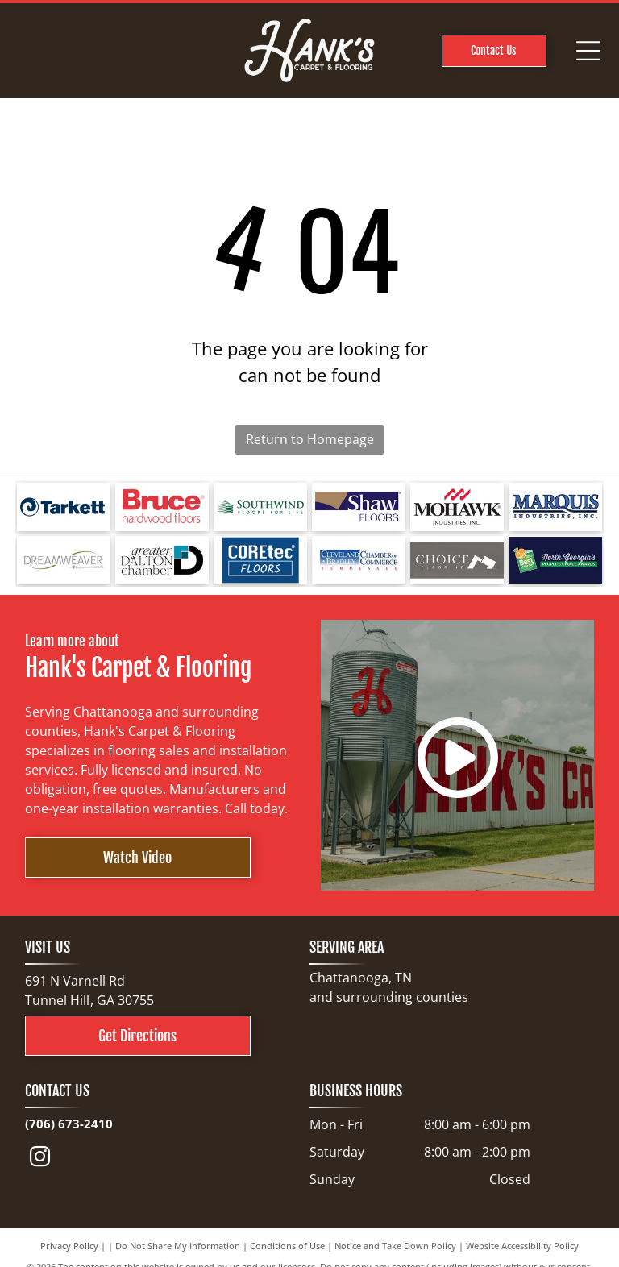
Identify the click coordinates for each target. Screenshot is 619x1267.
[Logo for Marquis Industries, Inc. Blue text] (555, 507)
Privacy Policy (69, 1246)
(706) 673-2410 (69, 1123)
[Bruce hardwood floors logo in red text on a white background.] (162, 507)
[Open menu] (588, 51)
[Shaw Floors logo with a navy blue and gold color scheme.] (358, 507)
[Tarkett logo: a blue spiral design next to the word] (63, 507)
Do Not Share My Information (177, 1246)
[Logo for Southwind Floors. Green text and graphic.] (260, 507)
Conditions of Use (287, 1246)
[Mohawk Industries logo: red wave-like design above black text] (457, 507)
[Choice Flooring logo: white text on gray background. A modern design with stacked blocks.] (457, 560)
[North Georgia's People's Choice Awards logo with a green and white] (555, 560)
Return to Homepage (310, 439)
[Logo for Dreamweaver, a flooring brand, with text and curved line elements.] (63, 560)
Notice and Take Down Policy (395, 1246)
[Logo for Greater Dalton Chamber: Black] (162, 560)
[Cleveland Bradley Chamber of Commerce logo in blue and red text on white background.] (358, 560)
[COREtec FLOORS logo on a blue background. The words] (260, 560)
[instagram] (40, 1159)
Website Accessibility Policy (522, 1246)
